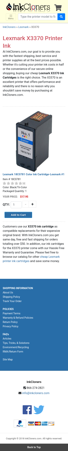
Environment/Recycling (16, 347)
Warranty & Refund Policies (18, 317)
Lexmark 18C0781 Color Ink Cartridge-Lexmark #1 (34, 174)
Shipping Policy (11, 296)
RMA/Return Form (13, 351)
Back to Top (34, 447)
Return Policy (10, 322)
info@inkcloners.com (36, 393)
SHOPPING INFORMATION (18, 288)
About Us (8, 292)
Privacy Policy (10, 326)
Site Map (8, 359)
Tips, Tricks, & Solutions (16, 342)
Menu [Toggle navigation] (11, 17)
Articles (7, 338)
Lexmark (23, 27)
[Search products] (38, 16)
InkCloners (9, 27)
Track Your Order (12, 301)
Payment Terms (11, 313)
